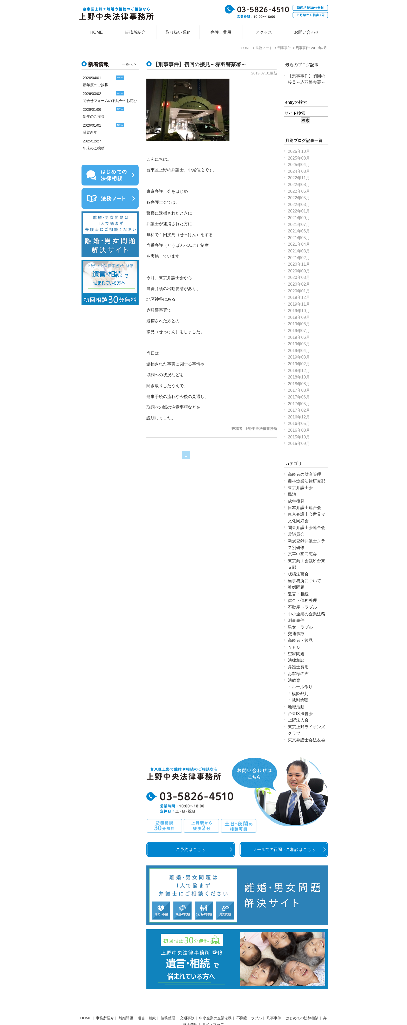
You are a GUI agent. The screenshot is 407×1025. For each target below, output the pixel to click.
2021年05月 (299, 238)
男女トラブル (300, 627)
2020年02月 (299, 284)
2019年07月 (299, 330)
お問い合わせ (306, 32)
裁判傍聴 (300, 700)
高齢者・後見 (300, 640)
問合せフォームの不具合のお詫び (110, 101)
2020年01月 (299, 291)
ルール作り (302, 687)
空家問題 (296, 653)
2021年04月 (299, 244)
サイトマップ (213, 1011)
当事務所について (304, 581)
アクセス (263, 32)
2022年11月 (299, 178)
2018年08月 (299, 384)
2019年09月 (299, 317)
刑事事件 (296, 620)
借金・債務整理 (302, 600)
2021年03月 (299, 251)
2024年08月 (299, 171)
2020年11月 (299, 264)
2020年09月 (299, 271)
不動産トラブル (302, 607)
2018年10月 (299, 377)
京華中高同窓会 (302, 554)
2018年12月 (299, 370)
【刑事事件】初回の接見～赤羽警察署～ (199, 64)
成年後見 (296, 501)
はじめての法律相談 (302, 1004)
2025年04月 (299, 164)
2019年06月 (299, 337)
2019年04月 (299, 350)
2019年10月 (299, 310)
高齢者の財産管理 (304, 474)
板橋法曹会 (298, 574)
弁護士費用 (221, 32)
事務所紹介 (135, 32)
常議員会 (296, 534)
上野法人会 (298, 720)
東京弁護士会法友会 (306, 740)
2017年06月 (299, 397)
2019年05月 (299, 344)
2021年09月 (299, 218)
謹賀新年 (90, 132)
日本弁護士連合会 (304, 507)
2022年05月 (299, 198)
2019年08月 (299, 324)
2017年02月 (299, 410)
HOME (96, 32)
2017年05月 (299, 404)
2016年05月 (299, 423)
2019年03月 (299, 357)
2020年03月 (299, 277)
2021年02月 (299, 258)
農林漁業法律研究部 (306, 481)
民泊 (292, 494)
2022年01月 (299, 211)
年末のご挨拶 (94, 148)
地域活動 (296, 707)
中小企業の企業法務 (306, 614)
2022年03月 (299, 204)
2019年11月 (299, 304)
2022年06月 (299, 191)
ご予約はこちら (190, 849)
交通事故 (296, 633)
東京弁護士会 (300, 487)
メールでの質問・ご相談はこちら (284, 849)
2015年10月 (299, 437)
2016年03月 (299, 430)
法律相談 (296, 660)
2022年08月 (299, 184)
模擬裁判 (300, 693)
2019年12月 (299, 297)
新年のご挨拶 (94, 116)
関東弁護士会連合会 (306, 527)
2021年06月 (299, 231)
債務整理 (168, 1004)
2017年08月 (299, 390)
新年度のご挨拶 (95, 85)
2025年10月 (299, 151)
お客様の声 (298, 673)
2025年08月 (299, 158)
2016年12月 (299, 417)
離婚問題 (296, 587)
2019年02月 (299, 364)
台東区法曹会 (300, 713)
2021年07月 (299, 224)
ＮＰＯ (294, 647)
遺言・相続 (298, 594)
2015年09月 (299, 443)
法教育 (294, 680)
